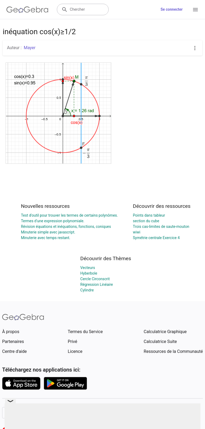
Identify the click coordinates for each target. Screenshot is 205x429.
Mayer (30, 47)
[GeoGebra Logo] (27, 9)
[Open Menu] (195, 9)
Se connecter (171, 9)
